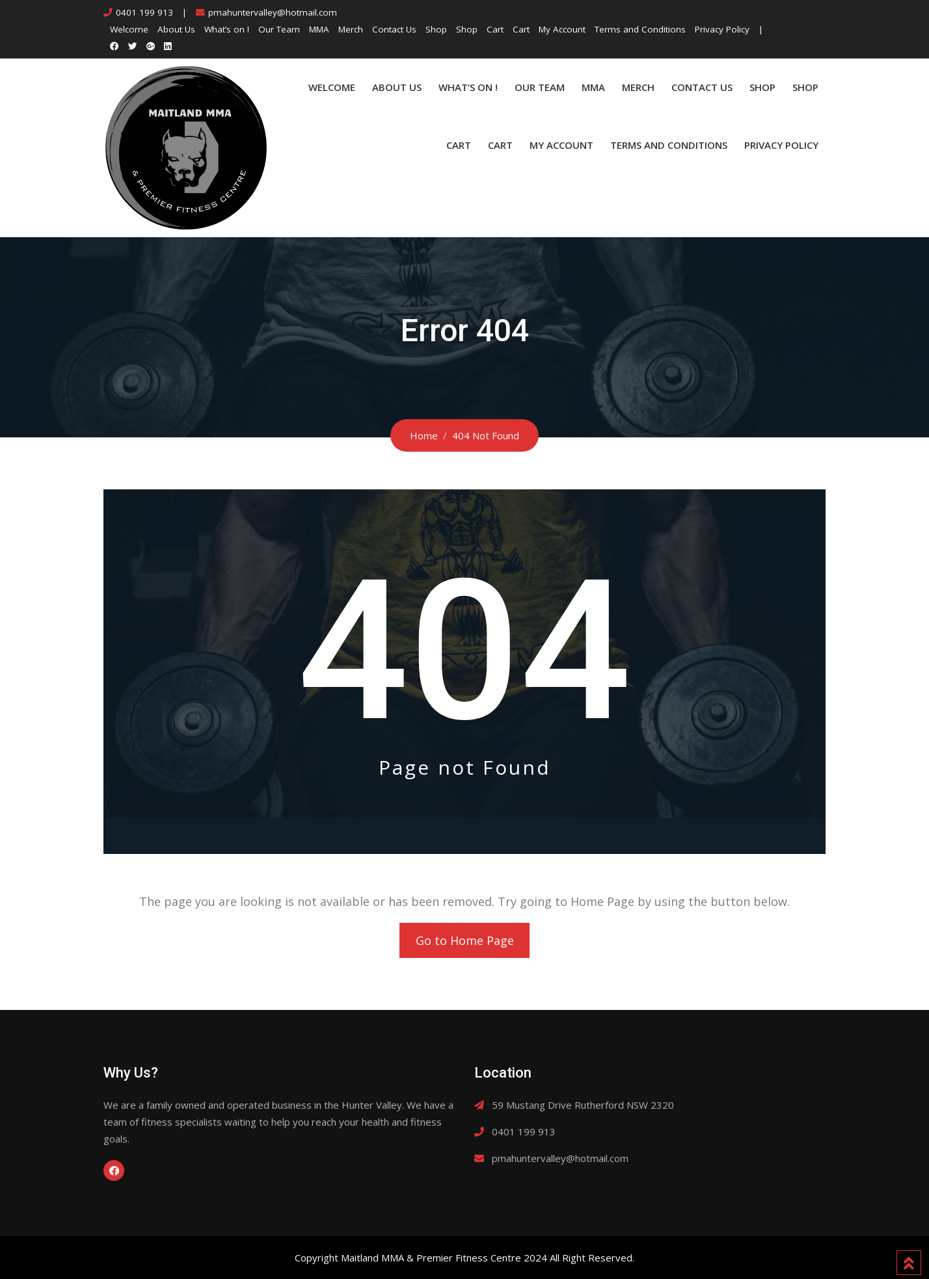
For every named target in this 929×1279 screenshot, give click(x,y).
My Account (562, 29)
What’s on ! (226, 29)
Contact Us (394, 29)
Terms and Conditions (640, 29)
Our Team (279, 29)
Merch (350, 29)
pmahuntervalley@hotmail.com (272, 12)
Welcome (129, 29)
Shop (436, 29)
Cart (495, 29)
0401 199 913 (144, 12)
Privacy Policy (722, 29)
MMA (319, 29)
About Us (176, 29)
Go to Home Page (465, 940)
